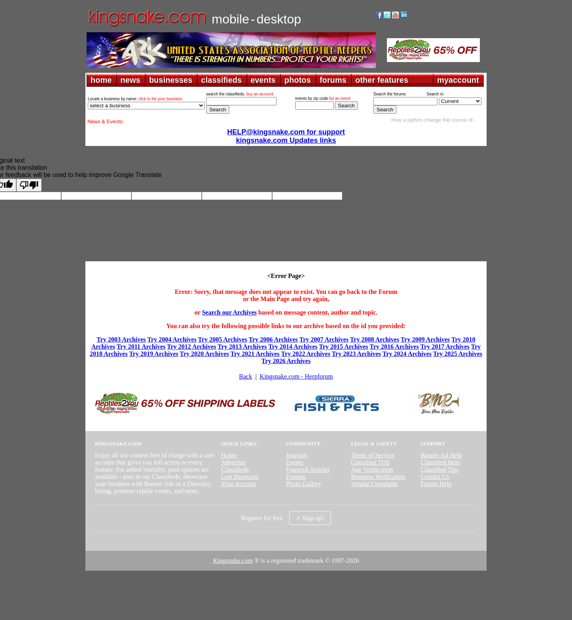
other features (381, 80)
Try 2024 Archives (407, 353)
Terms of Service (372, 455)
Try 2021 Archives (255, 353)
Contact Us (435, 476)
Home (228, 455)
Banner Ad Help (441, 455)
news (130, 80)
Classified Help (440, 462)
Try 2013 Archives (242, 346)
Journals (296, 455)
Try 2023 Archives (356, 353)
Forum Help (436, 483)
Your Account (238, 483)
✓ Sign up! (310, 518)
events (263, 80)
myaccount (458, 80)
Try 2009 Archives (425, 339)
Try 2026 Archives (286, 361)
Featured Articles (308, 469)
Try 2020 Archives (204, 353)
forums (333, 80)
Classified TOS (370, 462)
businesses (170, 80)
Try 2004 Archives (172, 339)
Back (245, 376)
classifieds (221, 80)
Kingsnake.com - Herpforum (296, 376)
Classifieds (235, 469)
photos (297, 80)
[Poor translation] (29, 185)
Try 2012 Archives (191, 346)
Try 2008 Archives (374, 339)
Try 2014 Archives (292, 346)
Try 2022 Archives (305, 353)
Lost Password (239, 476)
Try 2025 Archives (457, 353)
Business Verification (378, 476)
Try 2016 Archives (394, 346)
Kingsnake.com (233, 560)
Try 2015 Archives (343, 346)
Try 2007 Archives (323, 339)
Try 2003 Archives (121, 339)
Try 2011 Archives (141, 346)
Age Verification (372, 469)
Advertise (233, 462)
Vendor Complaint (374, 483)
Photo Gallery (303, 483)
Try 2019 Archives (153, 353)
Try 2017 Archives (445, 346)
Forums (295, 476)
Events (294, 462)
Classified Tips (440, 469)
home (101, 80)
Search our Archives (229, 312)
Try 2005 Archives (222, 339)
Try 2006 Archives (273, 339)
